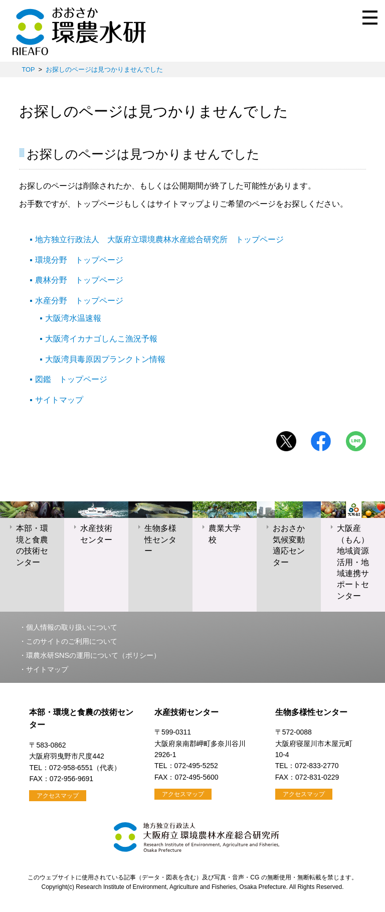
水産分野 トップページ (79, 300)
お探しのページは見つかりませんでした (104, 69)
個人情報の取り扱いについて (71, 627)
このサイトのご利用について (71, 641)
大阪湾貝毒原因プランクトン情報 (105, 359)
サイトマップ (59, 400)
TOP (28, 69)
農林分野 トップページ (79, 280)
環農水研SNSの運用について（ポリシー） (93, 655)
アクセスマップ (58, 795)
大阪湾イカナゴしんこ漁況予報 (101, 338)
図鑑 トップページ (71, 379)
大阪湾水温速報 (73, 318)
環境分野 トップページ (79, 260)
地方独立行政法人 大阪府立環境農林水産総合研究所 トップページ (159, 239)
